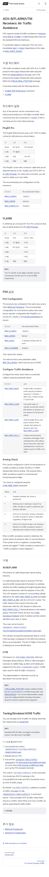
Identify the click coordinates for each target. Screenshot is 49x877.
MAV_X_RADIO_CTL (12, 206)
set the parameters (32, 317)
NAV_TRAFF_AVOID (13, 51)
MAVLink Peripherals (14, 829)
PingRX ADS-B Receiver (15, 91)
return (22, 48)
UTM (25, 37)
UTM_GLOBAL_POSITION (21, 81)
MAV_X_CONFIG (11, 196)
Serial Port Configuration (15, 833)
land (14, 48)
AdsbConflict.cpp (13, 752)
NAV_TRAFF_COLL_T (12, 435)
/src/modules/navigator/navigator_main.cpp (22, 631)
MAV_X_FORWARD (11, 348)
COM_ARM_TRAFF (10, 485)
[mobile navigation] (45, 3)
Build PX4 (24, 722)
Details (9, 811)
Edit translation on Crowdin (15, 843)
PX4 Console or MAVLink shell (30, 765)
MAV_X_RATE (9, 341)
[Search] (39, 4)
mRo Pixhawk (11, 174)
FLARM (17, 37)
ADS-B (10, 37)
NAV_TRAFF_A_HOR (12, 404)
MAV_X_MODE (10, 201)
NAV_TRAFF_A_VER (12, 420)
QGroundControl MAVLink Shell (32, 762)
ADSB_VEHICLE (17, 75)
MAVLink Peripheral (15, 307)
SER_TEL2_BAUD (10, 362)
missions (42, 33)
